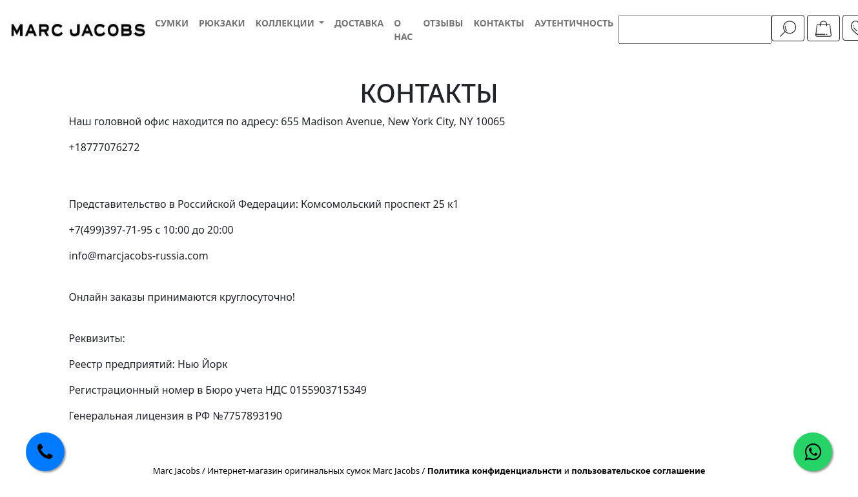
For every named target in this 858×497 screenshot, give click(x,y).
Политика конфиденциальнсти (494, 470)
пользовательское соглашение (638, 470)
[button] (289, 23)
